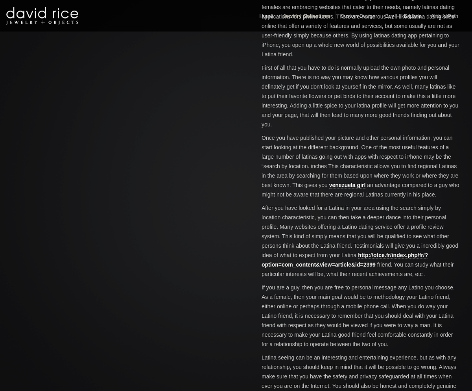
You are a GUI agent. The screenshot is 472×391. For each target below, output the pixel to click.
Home (266, 16)
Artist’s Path (444, 16)
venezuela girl (347, 185)
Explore (412, 16)
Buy (389, 16)
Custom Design (358, 16)
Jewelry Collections (306, 16)
